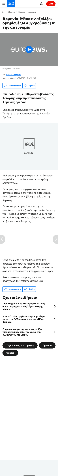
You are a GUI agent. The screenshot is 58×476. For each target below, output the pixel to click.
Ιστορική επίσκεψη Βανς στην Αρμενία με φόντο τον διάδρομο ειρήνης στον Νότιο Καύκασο (23, 319)
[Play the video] (29, 49)
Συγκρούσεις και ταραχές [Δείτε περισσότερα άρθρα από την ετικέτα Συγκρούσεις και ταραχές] (20, 345)
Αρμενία (32, 12)
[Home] (3, 12)
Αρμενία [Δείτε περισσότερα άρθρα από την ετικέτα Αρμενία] (47, 345)
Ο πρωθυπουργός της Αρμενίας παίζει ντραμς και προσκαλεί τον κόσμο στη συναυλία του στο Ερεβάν (22, 332)
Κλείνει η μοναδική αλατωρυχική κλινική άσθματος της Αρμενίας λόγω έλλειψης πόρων (23, 306)
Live (51, 3)
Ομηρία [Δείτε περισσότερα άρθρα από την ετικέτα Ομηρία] (10, 352)
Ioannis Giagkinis (13, 74)
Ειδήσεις (11, 12)
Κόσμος (21, 12)
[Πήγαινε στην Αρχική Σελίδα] (11, 3)
